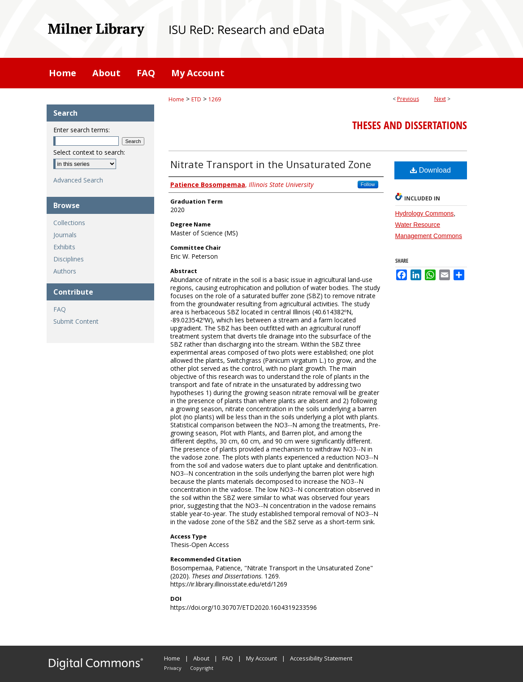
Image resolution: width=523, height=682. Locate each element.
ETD (196, 99)
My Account (261, 658)
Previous (408, 99)
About (201, 658)
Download (430, 170)
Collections (69, 222)
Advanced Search (78, 180)
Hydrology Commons (424, 213)
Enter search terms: (81, 130)
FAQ (59, 309)
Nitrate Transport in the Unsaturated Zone (270, 164)
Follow (368, 184)
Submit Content (76, 321)
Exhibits (64, 247)
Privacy (173, 668)
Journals (65, 234)
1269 (214, 99)
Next (440, 99)
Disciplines (68, 259)
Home (176, 99)
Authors (64, 271)
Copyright (201, 668)
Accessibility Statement (321, 658)
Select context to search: (89, 152)
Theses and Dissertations (409, 125)
